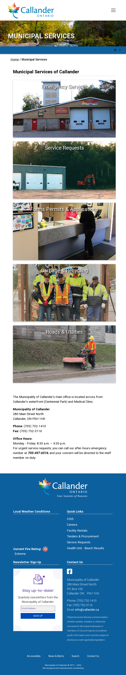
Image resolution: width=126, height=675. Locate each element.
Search (75, 656)
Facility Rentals (77, 530)
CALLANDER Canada (36, 530)
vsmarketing (78, 668)
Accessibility (34, 656)
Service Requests (78, 542)
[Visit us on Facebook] (70, 572)
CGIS (70, 519)
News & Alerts (56, 656)
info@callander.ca (87, 609)
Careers (72, 524)
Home (14, 59)
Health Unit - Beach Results (85, 548)
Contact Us (93, 656)
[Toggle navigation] (113, 10)
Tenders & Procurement (83, 536)
